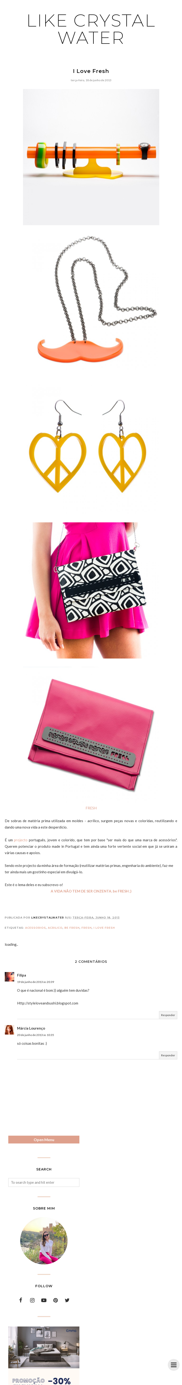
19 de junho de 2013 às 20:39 (35, 982)
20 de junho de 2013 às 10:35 (35, 1035)
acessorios (35, 927)
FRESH (91, 808)
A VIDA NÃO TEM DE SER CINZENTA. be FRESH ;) (91, 891)
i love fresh (104, 927)
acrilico (55, 927)
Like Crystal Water (91, 29)
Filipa (21, 975)
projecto (20, 840)
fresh (87, 927)
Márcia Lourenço (31, 1028)
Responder (168, 1015)
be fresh (72, 927)
